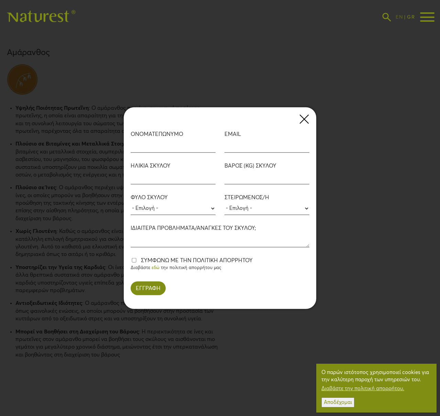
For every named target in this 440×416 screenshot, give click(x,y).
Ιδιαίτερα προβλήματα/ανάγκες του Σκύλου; (193, 228)
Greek (410, 17)
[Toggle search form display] (387, 17)
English (399, 17)
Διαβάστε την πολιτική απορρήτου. (362, 388)
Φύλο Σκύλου (149, 197)
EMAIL (232, 134)
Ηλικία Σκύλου (150, 166)
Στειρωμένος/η (246, 197)
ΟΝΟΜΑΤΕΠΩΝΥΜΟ (157, 134)
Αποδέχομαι (338, 402)
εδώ (156, 267)
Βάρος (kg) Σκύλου (250, 166)
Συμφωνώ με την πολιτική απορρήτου (197, 260)
